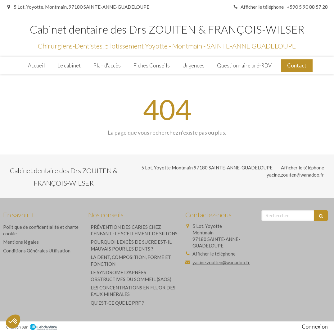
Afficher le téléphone (262, 7)
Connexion (315, 326)
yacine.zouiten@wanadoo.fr (295, 175)
